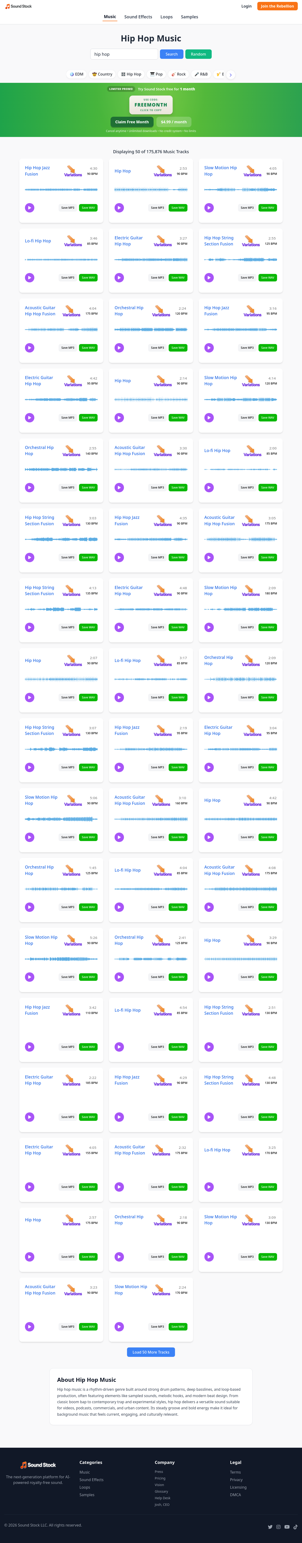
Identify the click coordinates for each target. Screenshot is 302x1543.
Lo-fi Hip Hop (38, 241)
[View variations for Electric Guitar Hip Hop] (162, 240)
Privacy (236, 1479)
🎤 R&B (201, 74)
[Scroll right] (230, 74)
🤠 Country (102, 74)
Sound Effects (138, 17)
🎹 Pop (156, 74)
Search (172, 54)
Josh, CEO (162, 1504)
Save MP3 (67, 208)
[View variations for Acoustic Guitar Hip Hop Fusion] (71, 310)
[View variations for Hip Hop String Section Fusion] (250, 240)
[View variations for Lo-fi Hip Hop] (73, 240)
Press (159, 1471)
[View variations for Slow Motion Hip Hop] (252, 170)
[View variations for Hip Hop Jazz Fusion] (73, 170)
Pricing (160, 1478)
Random (198, 54)
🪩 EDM (76, 74)
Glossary (161, 1491)
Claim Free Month (132, 121)
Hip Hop (123, 171)
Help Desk (162, 1498)
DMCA (235, 1494)
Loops (166, 17)
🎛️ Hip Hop (131, 74)
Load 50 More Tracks (151, 1352)
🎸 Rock (178, 74)
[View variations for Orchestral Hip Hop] (161, 310)
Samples (189, 17)
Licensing (238, 1487)
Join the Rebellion (277, 6)
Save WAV (88, 208)
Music (110, 16)
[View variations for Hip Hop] (162, 170)
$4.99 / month (174, 121)
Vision (159, 1485)
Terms (235, 1472)
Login (246, 6)
